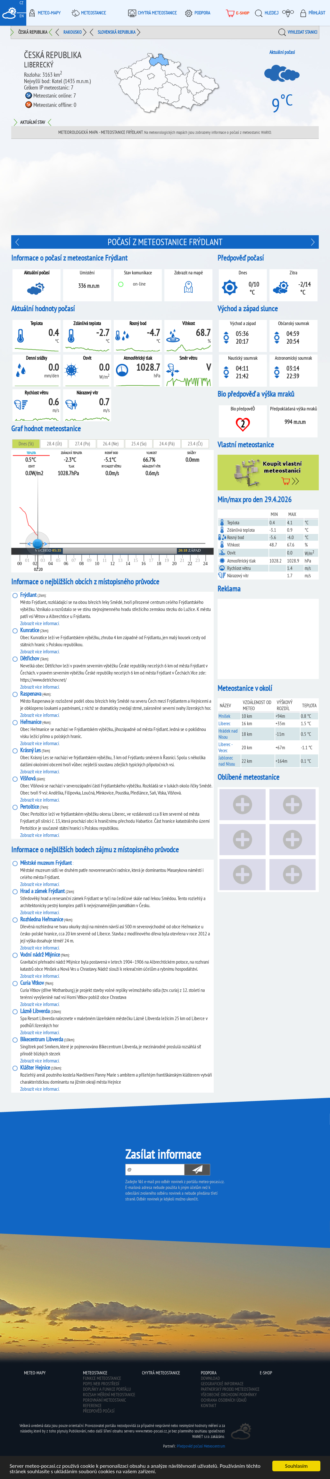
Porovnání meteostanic (104, 1400)
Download (210, 1378)
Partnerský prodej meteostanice (230, 1389)
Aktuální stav (32, 122)
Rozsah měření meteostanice (109, 1394)
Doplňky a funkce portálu (107, 1389)
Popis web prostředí (101, 1384)
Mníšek (224, 716)
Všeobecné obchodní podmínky (229, 1394)
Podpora (196, 13)
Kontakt (208, 1405)
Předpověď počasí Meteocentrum (201, 1446)
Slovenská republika (117, 32)
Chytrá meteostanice (151, 13)
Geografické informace (222, 1384)
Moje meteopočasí (289, 13)
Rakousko (72, 32)
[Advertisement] (268, 639)
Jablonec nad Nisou (227, 761)
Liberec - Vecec (225, 747)
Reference (92, 1405)
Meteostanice (88, 13)
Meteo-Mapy (43, 13)
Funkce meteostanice (102, 1378)
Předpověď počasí (98, 1411)
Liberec (224, 723)
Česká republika (32, 32)
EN (22, 16)
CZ (21, 2)
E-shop (266, 1373)
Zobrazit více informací (39, 623)
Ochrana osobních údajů (223, 1400)
